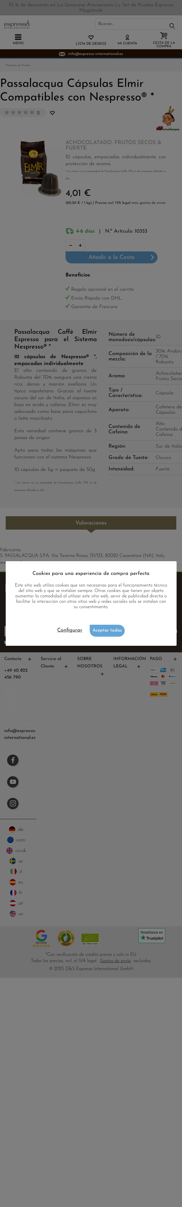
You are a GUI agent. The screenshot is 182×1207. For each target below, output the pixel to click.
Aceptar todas (107, 630)
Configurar (69, 630)
